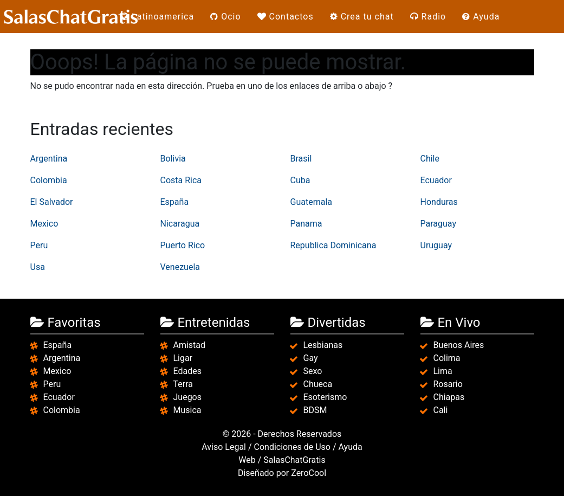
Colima (447, 358)
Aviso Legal (224, 447)
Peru (39, 245)
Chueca (318, 384)
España (174, 202)
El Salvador (51, 202)
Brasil (301, 158)
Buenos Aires (458, 345)
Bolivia (173, 158)
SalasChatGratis (294, 460)
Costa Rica (181, 180)
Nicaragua (180, 223)
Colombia (48, 180)
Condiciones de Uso (292, 447)
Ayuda (481, 16)
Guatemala (311, 202)
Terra (183, 384)
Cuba (300, 180)
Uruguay (436, 245)
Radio (428, 16)
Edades (187, 371)
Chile (430, 158)
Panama (306, 223)
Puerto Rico (182, 245)
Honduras (439, 202)
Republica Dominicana (333, 245)
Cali (440, 410)
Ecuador (436, 180)
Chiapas (449, 397)
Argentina (49, 158)
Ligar (183, 358)
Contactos (285, 16)
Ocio (225, 16)
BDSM (315, 410)
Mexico (44, 223)
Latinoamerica (157, 16)
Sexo (312, 371)
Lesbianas (323, 345)
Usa (37, 267)
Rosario (448, 384)
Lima (442, 371)
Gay (310, 358)
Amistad (189, 345)
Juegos (187, 397)
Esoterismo (325, 397)
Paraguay (438, 223)
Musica (187, 410)
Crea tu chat (362, 16)
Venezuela (180, 267)
